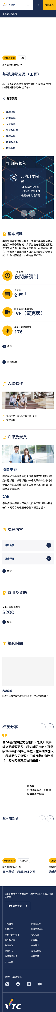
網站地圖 (35, 934)
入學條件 (9, 124)
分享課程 (9, 99)
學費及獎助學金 (12, 934)
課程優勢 (9, 112)
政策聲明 (35, 945)
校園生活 (9, 945)
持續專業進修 (11, 956)
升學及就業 (10, 130)
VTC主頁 (9, 962)
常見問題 (35, 956)
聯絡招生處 (36, 924)
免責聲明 (35, 940)
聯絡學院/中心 (37, 929)
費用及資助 (10, 142)
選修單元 (9, 558)
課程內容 (9, 136)
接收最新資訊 (17, 905)
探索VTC (9, 951)
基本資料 (9, 118)
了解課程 (9, 924)
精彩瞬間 (9, 148)
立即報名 (49, 5)
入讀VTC (9, 929)
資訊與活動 (10, 940)
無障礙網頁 (36, 951)
